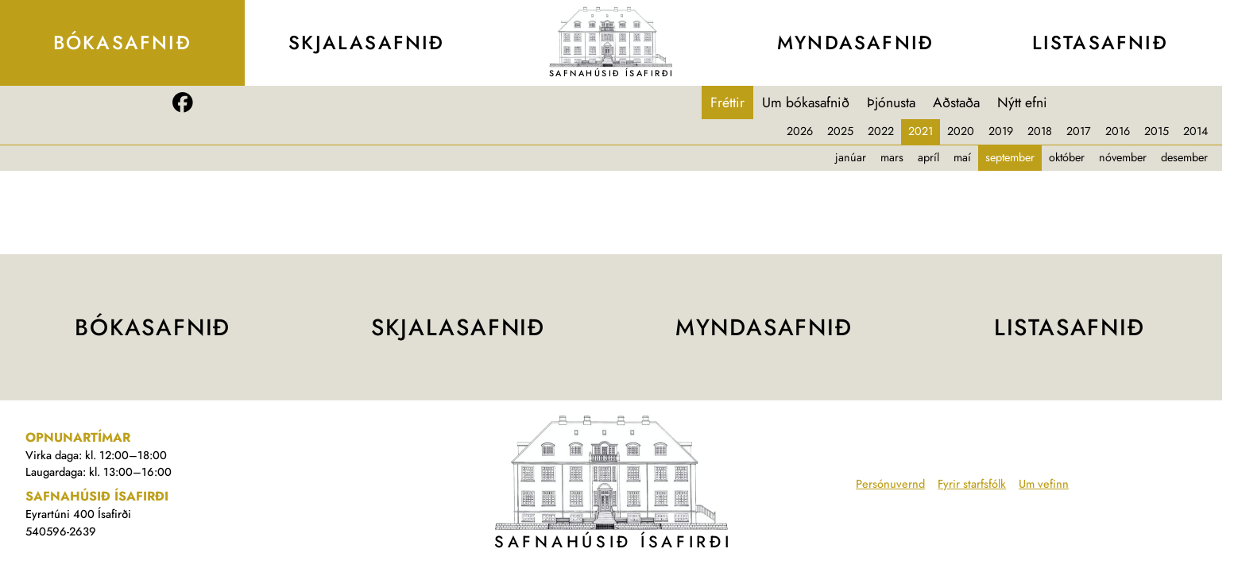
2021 (920, 131)
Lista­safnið (1100, 42)
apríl (928, 157)
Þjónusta (891, 102)
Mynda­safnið (855, 42)
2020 (960, 131)
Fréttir (727, 102)
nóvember (1123, 157)
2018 (1039, 131)
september (1010, 157)
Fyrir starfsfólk (972, 484)
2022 (881, 131)
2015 (1156, 131)
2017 (1078, 131)
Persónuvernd (890, 484)
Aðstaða (956, 102)
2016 (1117, 131)
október (1067, 157)
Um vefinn (1044, 484)
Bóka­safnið (122, 42)
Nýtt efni (1022, 102)
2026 (800, 131)
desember (1184, 157)
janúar (850, 157)
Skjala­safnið (366, 42)
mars (891, 157)
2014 (1195, 131)
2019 (1000, 131)
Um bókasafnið (805, 102)
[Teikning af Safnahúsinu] (611, 36)
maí (962, 157)
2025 (840, 131)
